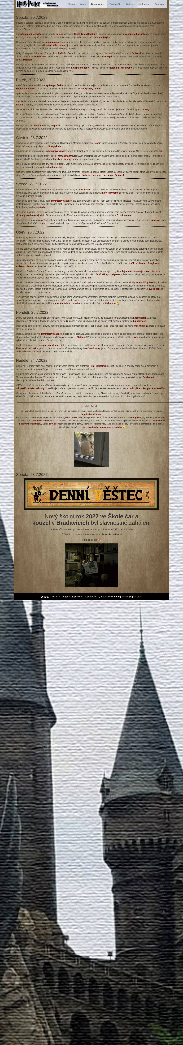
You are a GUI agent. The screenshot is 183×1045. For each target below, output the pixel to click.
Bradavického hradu (54, 45)
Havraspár (107, 56)
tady (42, 207)
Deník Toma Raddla (84, 34)
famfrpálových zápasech (109, 274)
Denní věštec (98, 4)
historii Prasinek (111, 192)
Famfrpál (159, 4)
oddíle (74, 417)
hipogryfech (54, 146)
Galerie (130, 4)
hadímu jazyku (102, 37)
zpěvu (43, 223)
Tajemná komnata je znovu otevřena (141, 271)
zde (160, 151)
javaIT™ (78, 596)
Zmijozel (136, 53)
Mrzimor (27, 59)
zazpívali (55, 125)
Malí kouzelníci (99, 366)
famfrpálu (36, 424)
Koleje (83, 4)
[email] (117, 596)
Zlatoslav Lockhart (26, 348)
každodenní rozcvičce (31, 34)
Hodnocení (144, 4)
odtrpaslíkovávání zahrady (30, 388)
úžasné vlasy (93, 348)
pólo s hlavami (138, 263)
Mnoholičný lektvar (146, 282)
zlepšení (38, 125)
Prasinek (85, 189)
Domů (71, 4)
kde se (59, 34)
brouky (145, 109)
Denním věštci (41, 420)
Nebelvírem (40, 56)
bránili (19, 104)
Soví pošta (115, 4)
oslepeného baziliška (134, 34)
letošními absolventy (121, 67)
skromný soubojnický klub (30, 215)
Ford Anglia (149, 377)
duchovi (68, 159)
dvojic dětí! (154, 289)
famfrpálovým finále (52, 85)
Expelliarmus (124, 215)
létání (97, 143)
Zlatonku (81, 337)
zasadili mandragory (50, 345)
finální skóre (64, 53)
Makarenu (110, 303)
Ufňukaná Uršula (67, 156)
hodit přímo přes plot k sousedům (146, 388)
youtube (118, 427)
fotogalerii (136, 417)
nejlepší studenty (80, 67)
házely (56, 159)
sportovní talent (61, 303)
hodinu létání (140, 318)
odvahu (76, 303)
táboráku (155, 220)
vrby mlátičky (141, 326)
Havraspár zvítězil (25, 88)
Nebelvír (87, 175)
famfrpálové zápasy (56, 151)
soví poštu (54, 424)
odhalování (56, 167)
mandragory (52, 42)
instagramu (105, 427)
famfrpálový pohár (90, 88)
